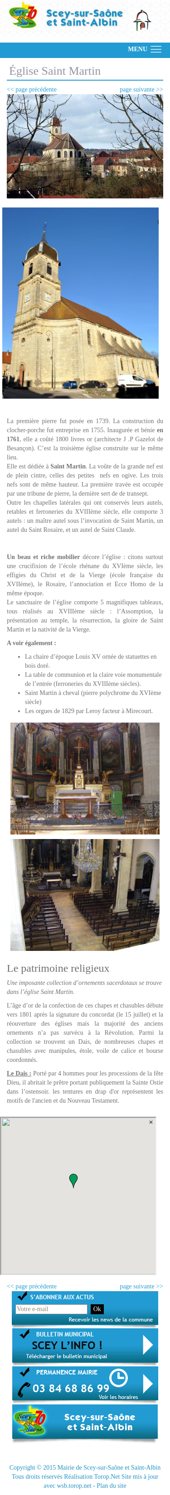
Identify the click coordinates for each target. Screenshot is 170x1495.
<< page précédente (32, 89)
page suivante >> (141, 89)
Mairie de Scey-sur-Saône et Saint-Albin (109, 1467)
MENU (137, 49)
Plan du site (111, 1485)
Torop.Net (107, 1476)
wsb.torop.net (74, 1485)
